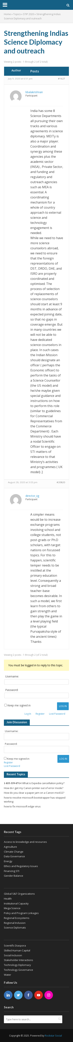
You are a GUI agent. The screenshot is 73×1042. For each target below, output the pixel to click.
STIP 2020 (28, 14)
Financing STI (11, 871)
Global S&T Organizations (19, 893)
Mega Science (12, 908)
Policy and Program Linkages (21, 913)
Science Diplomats (15, 927)
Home (7, 14)
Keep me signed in (19, 705)
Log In (63, 706)
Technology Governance (18, 970)
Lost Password (57, 713)
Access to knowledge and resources (25, 842)
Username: (12, 676)
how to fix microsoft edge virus (22, 806)
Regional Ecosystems (16, 918)
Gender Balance (13, 875)
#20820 (61, 482)
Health (8, 898)
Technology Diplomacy (17, 965)
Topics (17, 14)
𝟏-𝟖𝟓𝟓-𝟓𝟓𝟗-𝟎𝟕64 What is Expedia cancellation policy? (34, 783)
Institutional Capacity (16, 903)
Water (7, 974)
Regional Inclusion (15, 923)
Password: (11, 690)
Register (40, 713)
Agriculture (10, 846)
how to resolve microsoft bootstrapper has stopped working (34, 799)
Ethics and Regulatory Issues (21, 866)
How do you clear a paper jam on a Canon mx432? (34, 792)
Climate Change (13, 851)
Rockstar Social (53, 1035)
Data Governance (14, 856)
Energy (8, 861)
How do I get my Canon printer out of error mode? (33, 788)
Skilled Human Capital (17, 950)
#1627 (61, 78)
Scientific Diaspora (15, 945)
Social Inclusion (13, 955)
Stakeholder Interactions (18, 960)
